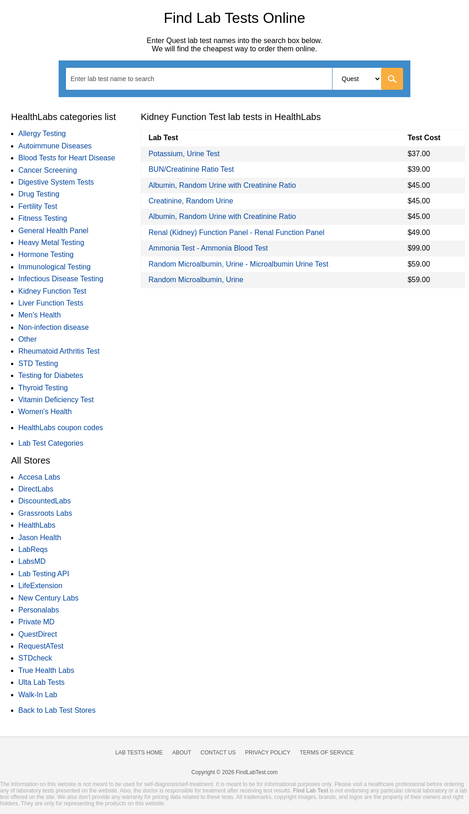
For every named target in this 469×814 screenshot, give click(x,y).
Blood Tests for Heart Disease (66, 158)
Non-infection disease (53, 327)
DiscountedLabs (44, 501)
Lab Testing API (43, 574)
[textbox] (118, 78)
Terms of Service (327, 752)
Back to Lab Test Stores (57, 710)
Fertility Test (37, 206)
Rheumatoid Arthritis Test (59, 351)
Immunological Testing (54, 267)
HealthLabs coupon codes (60, 428)
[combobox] (234, 79)
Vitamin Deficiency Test (56, 400)
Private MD (36, 622)
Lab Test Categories (50, 443)
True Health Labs (46, 670)
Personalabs (38, 610)
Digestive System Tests (56, 182)
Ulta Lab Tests (41, 682)
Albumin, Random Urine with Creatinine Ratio (222, 185)
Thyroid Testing (43, 388)
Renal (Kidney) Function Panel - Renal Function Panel (236, 232)
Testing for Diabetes (50, 375)
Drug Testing (39, 194)
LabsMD (32, 561)
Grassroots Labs (45, 513)
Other (27, 339)
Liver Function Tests (50, 303)
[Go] (392, 79)
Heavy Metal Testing (51, 242)
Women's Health (45, 411)
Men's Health (39, 315)
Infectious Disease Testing (61, 279)
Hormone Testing (46, 254)
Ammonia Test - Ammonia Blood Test (208, 248)
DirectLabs (35, 489)
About (181, 752)
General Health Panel (53, 231)
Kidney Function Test (52, 291)
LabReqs (33, 549)
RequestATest (40, 646)
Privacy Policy (267, 752)
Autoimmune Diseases (55, 146)
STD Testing (38, 363)
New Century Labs (48, 598)
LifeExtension (40, 586)
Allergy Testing (42, 133)
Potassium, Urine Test (183, 154)
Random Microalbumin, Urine (195, 280)
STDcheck (35, 658)
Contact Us (218, 752)
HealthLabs (36, 525)
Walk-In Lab (37, 695)
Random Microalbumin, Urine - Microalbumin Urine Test (238, 264)
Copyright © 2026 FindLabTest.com (234, 772)
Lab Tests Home (139, 752)
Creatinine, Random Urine (190, 201)
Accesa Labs (39, 477)
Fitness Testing (42, 218)
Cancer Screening (47, 170)
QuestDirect (37, 634)
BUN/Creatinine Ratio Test (191, 169)
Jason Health (39, 537)
